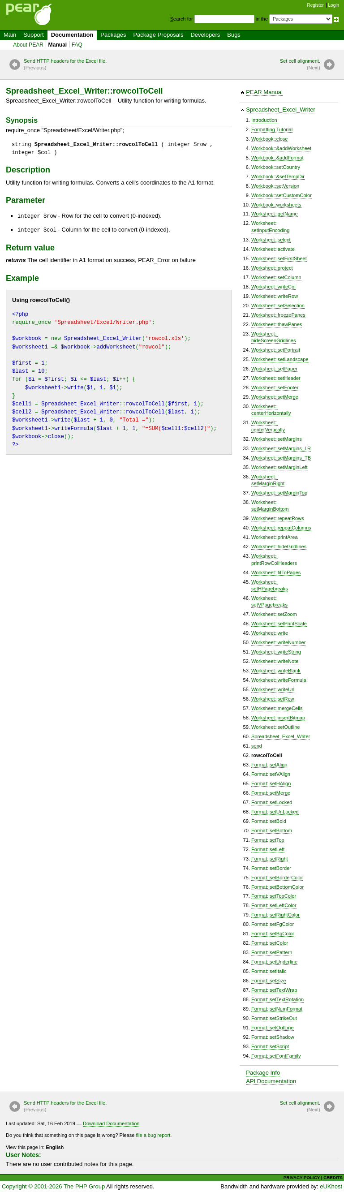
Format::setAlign (269, 764)
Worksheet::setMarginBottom (270, 505)
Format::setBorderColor (277, 877)
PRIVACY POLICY (302, 1177)
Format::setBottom (271, 830)
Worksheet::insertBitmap (278, 717)
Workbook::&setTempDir (278, 176)
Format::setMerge (270, 793)
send (256, 746)
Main (10, 34)
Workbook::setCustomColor (281, 195)
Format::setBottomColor (277, 887)
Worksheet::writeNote (274, 661)
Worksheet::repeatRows (277, 518)
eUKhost (331, 1186)
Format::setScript (270, 1046)
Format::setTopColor (273, 896)
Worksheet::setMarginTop (279, 492)
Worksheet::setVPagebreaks (269, 601)
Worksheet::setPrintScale (279, 623)
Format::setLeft (267, 849)
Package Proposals (158, 34)
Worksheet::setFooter (274, 387)
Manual (57, 45)
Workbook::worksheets (276, 204)
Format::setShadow (272, 1037)
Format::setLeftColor (274, 905)
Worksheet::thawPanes (276, 324)
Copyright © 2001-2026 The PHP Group (53, 1186)
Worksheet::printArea (274, 537)
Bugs (234, 34)
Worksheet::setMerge (274, 397)
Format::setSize (268, 980)
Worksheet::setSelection (278, 305)
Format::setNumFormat (276, 1008)
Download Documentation (111, 1123)
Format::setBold (268, 821)
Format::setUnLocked (275, 811)
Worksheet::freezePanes (278, 315)
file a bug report (153, 1135)
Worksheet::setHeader (276, 378)
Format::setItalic (269, 971)
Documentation (72, 34)
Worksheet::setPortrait (275, 350)
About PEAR (28, 45)
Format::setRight (269, 858)
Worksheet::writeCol (273, 286)
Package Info (263, 1072)
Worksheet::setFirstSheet (279, 258)
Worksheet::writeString (276, 651)
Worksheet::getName (274, 213)
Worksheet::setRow (272, 698)
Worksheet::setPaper (274, 368)
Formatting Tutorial (271, 129)
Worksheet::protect (272, 268)
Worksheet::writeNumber (278, 642)
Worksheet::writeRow (274, 296)
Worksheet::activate (273, 249)
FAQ (77, 45)
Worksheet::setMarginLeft (279, 467)
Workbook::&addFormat (277, 157)
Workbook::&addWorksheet (281, 148)
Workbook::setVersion (275, 186)
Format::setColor (269, 943)
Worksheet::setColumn (276, 277)
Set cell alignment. (300, 65)
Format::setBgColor (272, 933)
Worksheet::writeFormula (278, 680)
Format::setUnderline (274, 961)
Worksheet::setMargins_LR (281, 448)
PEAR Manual (264, 92)
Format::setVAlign (270, 774)
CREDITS (333, 1177)
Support (33, 34)
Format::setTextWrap (274, 990)
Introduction (264, 120)
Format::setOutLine (272, 1027)
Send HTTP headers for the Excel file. (65, 65)
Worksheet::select (271, 239)
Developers (205, 34)
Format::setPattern (271, 952)
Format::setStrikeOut (274, 1018)
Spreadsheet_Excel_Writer (280, 109)
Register (315, 5)
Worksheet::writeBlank (276, 670)
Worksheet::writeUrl (272, 689)
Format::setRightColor (275, 914)
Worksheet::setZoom (274, 614)
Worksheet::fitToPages (276, 572)
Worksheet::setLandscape (280, 359)
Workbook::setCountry (275, 167)
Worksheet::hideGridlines (278, 546)
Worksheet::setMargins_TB (281, 457)
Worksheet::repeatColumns (281, 527)
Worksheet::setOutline (275, 727)
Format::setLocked (271, 802)
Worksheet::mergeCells (277, 708)
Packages (113, 34)
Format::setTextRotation (277, 999)
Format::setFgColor (272, 924)
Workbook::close (269, 139)
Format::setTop (267, 840)
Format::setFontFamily (276, 1056)
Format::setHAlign (271, 783)
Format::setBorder (271, 868)
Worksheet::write (269, 633)
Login (333, 5)
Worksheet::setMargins (276, 439)
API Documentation (271, 1081)
